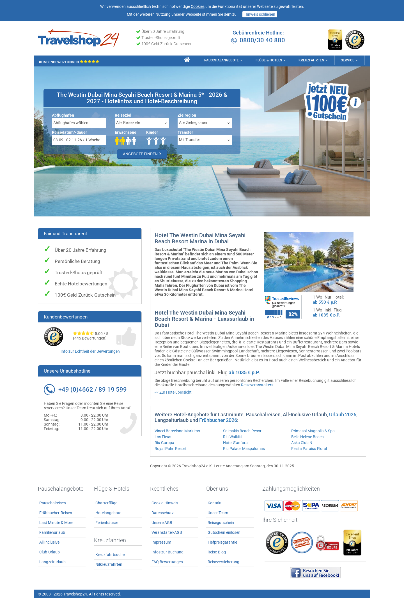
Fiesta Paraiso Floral (309, 448)
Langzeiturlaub (52, 561)
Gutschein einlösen (224, 532)
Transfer (185, 132)
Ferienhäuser (106, 522)
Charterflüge (106, 502)
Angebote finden (142, 153)
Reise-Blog (217, 551)
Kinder (152, 132)
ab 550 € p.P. (325, 301)
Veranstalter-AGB (167, 532)
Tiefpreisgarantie (222, 541)
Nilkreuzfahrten (108, 564)
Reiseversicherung (223, 561)
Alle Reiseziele (128, 122)
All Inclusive (49, 541)
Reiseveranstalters (257, 384)
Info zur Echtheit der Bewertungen (90, 350)
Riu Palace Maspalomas (244, 448)
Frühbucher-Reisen (55, 512)
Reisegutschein (221, 522)
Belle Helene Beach (307, 436)
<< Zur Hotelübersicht (173, 391)
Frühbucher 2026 (218, 419)
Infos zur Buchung (167, 551)
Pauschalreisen (52, 502)
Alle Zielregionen (193, 122)
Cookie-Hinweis (165, 502)
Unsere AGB (162, 522)
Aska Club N (301, 442)
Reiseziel (123, 114)
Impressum (161, 541)
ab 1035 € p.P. (326, 314)
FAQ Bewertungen (167, 561)
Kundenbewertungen (69, 61)
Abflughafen (63, 114)
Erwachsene (125, 132)
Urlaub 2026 (342, 414)
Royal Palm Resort (171, 448)
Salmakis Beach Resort (243, 430)
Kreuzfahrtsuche (110, 554)
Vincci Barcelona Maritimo (177, 430)
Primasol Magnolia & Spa (313, 430)
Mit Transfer (189, 139)
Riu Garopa (164, 442)
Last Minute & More (56, 522)
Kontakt (215, 502)
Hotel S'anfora (235, 442)
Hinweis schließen (259, 14)
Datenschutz (163, 512)
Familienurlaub (52, 532)
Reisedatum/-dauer (69, 132)
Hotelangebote (108, 512)
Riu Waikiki (232, 436)
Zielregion (187, 114)
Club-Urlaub (49, 551)
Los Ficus (163, 436)
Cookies (198, 6)
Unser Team (218, 512)
